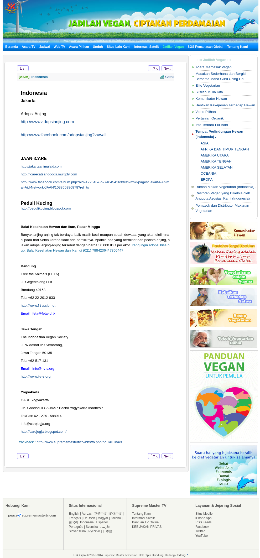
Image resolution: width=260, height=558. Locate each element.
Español (102, 522)
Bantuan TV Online (145, 522)
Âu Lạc (87, 513)
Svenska (92, 527)
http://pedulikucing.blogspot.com (46, 208)
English (74, 513)
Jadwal (44, 47)
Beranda (11, 47)
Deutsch (89, 518)
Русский (94, 531)
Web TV (60, 47)
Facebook (202, 527)
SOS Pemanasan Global (205, 47)
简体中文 (115, 513)
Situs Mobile (203, 513)
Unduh (98, 47)
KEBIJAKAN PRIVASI (147, 527)
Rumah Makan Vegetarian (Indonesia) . (225, 187)
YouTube (201, 536)
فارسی (105, 527)
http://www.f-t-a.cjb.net (38, 305)
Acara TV (28, 47)
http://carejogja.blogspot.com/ (43, 432)
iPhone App (203, 518)
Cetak (167, 77)
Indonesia (87, 522)
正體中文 (100, 513)
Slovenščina (77, 531)
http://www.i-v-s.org (35, 376)
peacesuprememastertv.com (32, 515)
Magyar (103, 518)
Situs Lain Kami (118, 47)
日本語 (107, 531)
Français (75, 518)
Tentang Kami (237, 47)
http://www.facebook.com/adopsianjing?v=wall (63, 135)
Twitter (200, 531)
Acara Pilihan (79, 47)
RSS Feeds (203, 522)
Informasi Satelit (146, 47)
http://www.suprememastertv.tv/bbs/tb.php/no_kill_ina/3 (79, 442)
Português (76, 527)
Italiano (116, 518)
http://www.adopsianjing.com (47, 121)
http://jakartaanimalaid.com (41, 166)
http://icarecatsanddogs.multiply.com (49, 174)
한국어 (73, 522)
